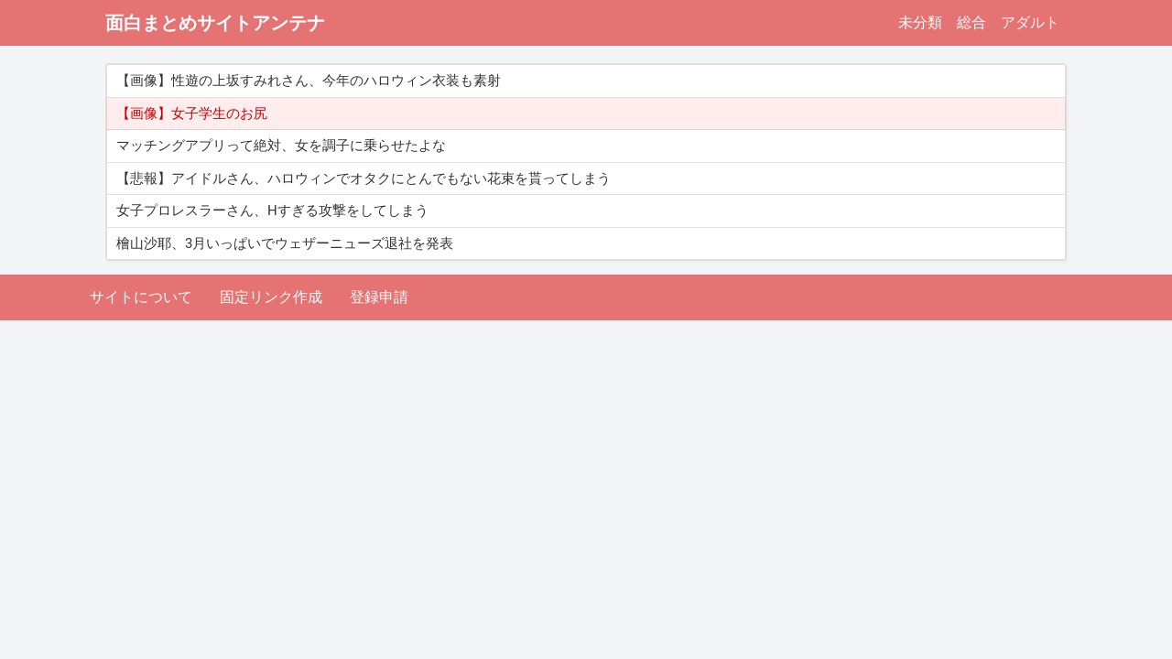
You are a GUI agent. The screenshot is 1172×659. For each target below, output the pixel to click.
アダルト (1030, 22)
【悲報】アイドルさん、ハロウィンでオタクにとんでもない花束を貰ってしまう (363, 178)
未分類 (920, 22)
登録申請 (379, 297)
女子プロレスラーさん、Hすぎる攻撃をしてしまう (272, 210)
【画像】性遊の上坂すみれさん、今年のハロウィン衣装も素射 (308, 80)
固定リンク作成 (271, 297)
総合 (971, 22)
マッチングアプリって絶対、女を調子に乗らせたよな (281, 145)
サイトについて (141, 297)
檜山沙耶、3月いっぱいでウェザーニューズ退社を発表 (284, 243)
